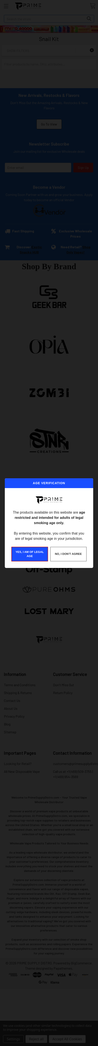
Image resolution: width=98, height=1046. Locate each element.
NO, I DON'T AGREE (68, 554)
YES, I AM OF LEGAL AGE (29, 554)
